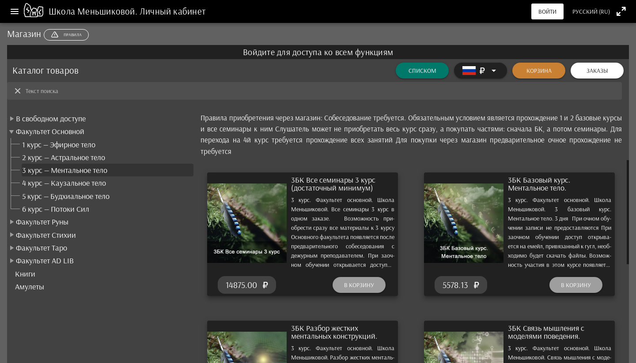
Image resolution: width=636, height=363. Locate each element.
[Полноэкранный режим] (621, 11)
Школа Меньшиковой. (94, 11)
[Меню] (14, 11)
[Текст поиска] (321, 91)
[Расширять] (480, 71)
